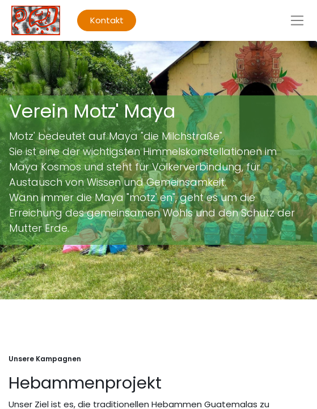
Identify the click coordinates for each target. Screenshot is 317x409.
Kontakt (107, 20)
